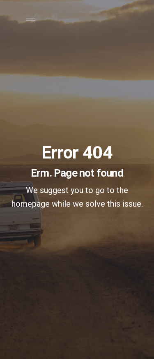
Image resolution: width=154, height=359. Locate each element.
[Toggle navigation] (30, 22)
